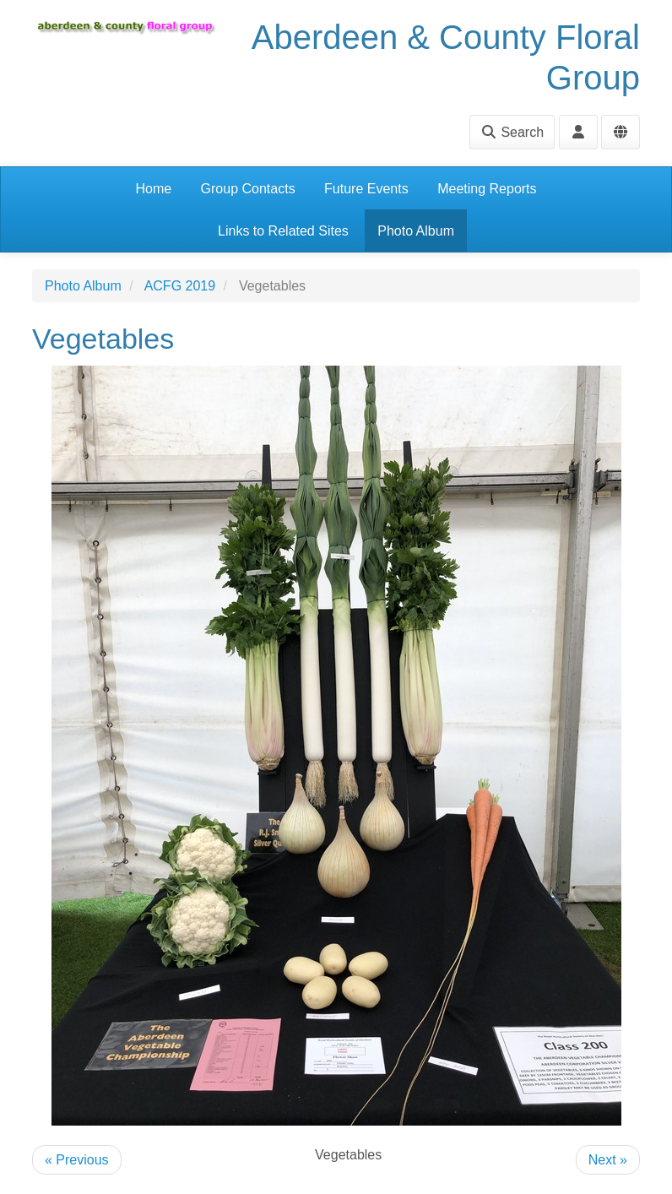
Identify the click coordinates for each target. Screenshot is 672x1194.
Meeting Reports (486, 189)
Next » (607, 1160)
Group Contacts (248, 189)
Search (512, 132)
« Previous (77, 1160)
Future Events (366, 189)
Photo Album (415, 231)
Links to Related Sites (283, 231)
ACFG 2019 (179, 286)
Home (153, 189)
